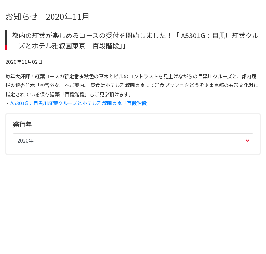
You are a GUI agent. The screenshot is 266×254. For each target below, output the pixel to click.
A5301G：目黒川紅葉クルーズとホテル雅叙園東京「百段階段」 (81, 103)
